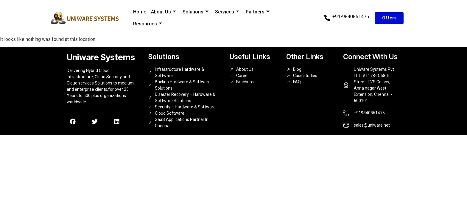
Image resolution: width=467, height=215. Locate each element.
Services (227, 12)
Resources (147, 24)
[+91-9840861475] (327, 18)
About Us (163, 12)
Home (139, 12)
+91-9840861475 (350, 16)
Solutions (195, 12)
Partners (258, 12)
